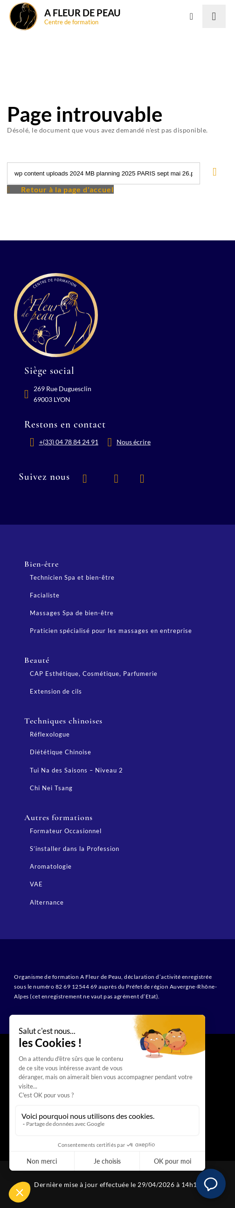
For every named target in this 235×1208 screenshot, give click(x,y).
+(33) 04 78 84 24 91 (68, 442)
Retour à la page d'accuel (67, 189)
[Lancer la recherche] (214, 16)
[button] (211, 1184)
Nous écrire (134, 442)
